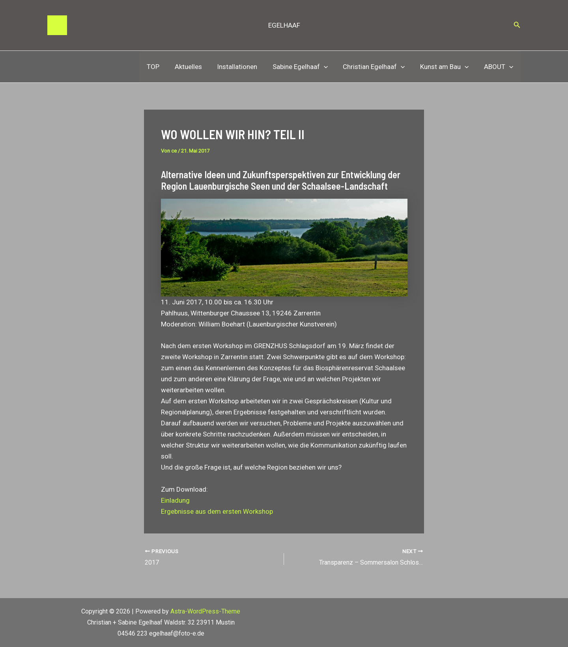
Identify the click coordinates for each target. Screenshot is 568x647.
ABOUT (499, 66)
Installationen (245, 67)
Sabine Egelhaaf (306, 66)
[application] (330, 66)
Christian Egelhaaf (378, 66)
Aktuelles (197, 67)
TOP (164, 67)
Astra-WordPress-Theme (205, 611)
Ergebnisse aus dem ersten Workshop (217, 511)
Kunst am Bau (447, 66)
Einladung (175, 500)
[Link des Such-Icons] (517, 25)
